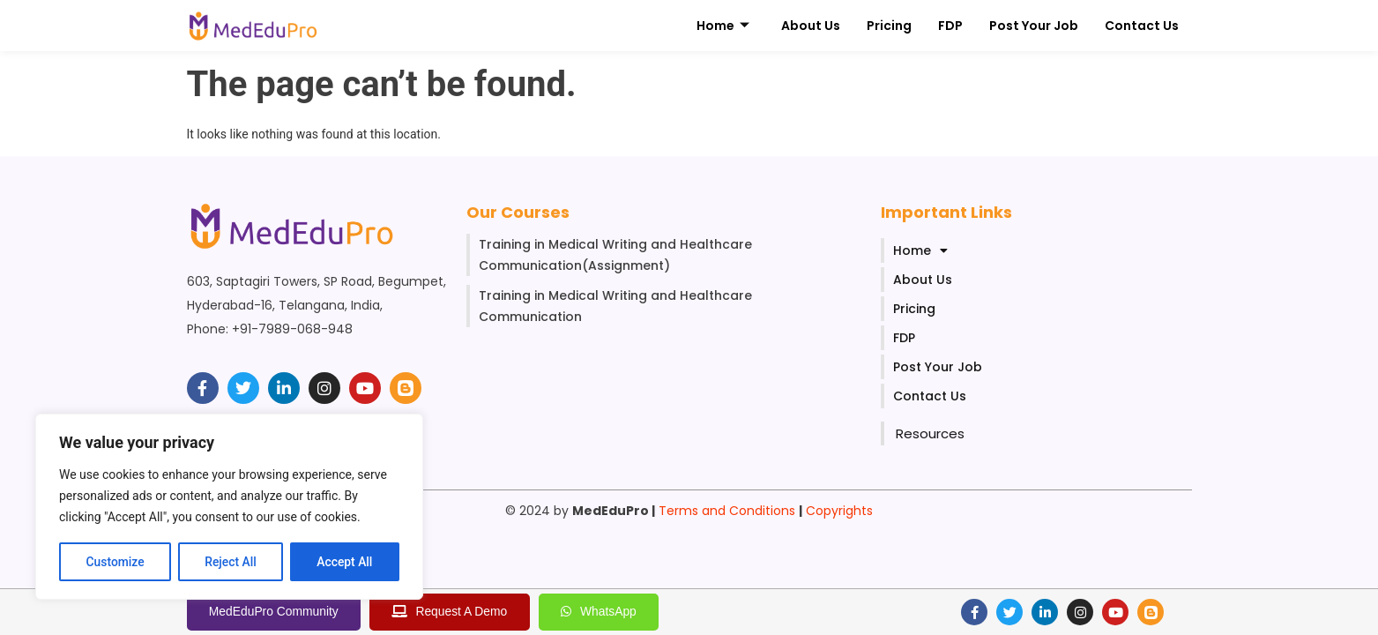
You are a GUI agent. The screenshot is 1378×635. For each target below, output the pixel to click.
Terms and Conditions (727, 510)
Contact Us (1142, 25)
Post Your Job (1033, 25)
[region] (229, 507)
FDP (950, 25)
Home (722, 26)
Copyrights (839, 510)
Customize (115, 562)
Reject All (231, 562)
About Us (810, 25)
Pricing (889, 25)
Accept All (345, 562)
